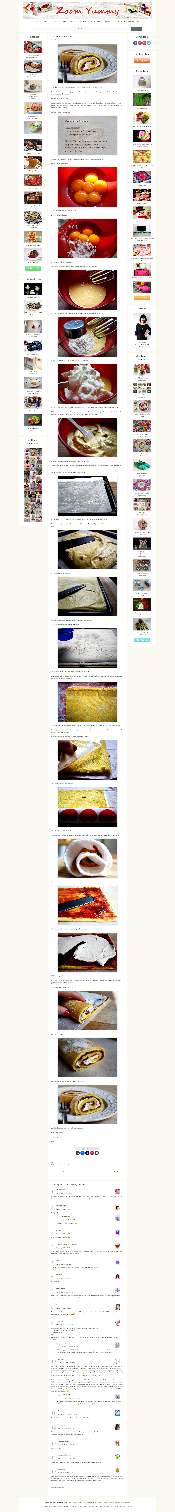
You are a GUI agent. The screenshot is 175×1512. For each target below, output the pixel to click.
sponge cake (84, 1164)
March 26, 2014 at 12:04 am (66, 1472)
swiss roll (93, 1164)
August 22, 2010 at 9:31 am (71, 1398)
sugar (89, 1164)
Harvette (59, 1189)
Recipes (107, 21)
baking (55, 1164)
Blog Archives (68, 21)
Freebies (129, 1506)
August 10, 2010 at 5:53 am (64, 1324)
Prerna (58, 1321)
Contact (55, 21)
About (46, 21)
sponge (78, 1164)
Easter (101, 1506)
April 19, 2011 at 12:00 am (66, 1444)
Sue (57, 1230)
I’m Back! (117, 1172)
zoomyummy (66, 1216)
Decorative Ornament (70, 1506)
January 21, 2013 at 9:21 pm (66, 1458)
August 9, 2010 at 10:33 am (64, 1292)
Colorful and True (60, 1172)
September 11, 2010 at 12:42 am (68, 1414)
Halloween (107, 1506)
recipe (58, 1162)
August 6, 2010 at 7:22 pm (70, 1220)
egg (65, 1164)
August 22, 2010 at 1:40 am (66, 1362)
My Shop (127, 1502)
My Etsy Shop (142, 60)
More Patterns (142, 640)
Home (96, 1506)
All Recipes (33, 268)
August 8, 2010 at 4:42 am (64, 1264)
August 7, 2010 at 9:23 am (64, 1248)
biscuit (59, 1164)
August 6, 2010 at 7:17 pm (64, 1209)
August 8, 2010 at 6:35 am (64, 1278)
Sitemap (111, 1502)
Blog (37, 21)
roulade (74, 1164)
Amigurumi (122, 1506)
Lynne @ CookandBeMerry (65, 1244)
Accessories (90, 1506)
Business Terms (119, 1502)
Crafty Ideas (82, 21)
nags (57, 1274)
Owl (54, 1506)
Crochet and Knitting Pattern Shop (127, 21)
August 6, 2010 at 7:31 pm (64, 1193)
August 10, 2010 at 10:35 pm (70, 1346)
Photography (95, 21)
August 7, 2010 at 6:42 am (64, 1234)
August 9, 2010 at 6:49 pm (64, 1308)
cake (54, 1162)
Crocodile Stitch (81, 1506)
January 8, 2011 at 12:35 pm (66, 1428)
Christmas (60, 1506)
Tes (57, 1305)
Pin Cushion (114, 1506)
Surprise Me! (142, 298)
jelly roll (69, 1164)
